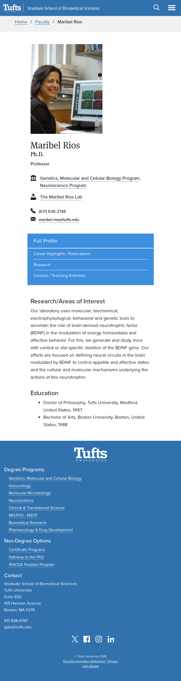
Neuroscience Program (63, 185)
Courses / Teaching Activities (59, 275)
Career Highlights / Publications (62, 254)
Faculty (42, 21)
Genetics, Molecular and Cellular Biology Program (90, 178)
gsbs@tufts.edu (18, 627)
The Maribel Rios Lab (61, 197)
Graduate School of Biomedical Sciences (63, 8)
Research (42, 265)
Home (21, 21)
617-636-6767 (16, 621)
